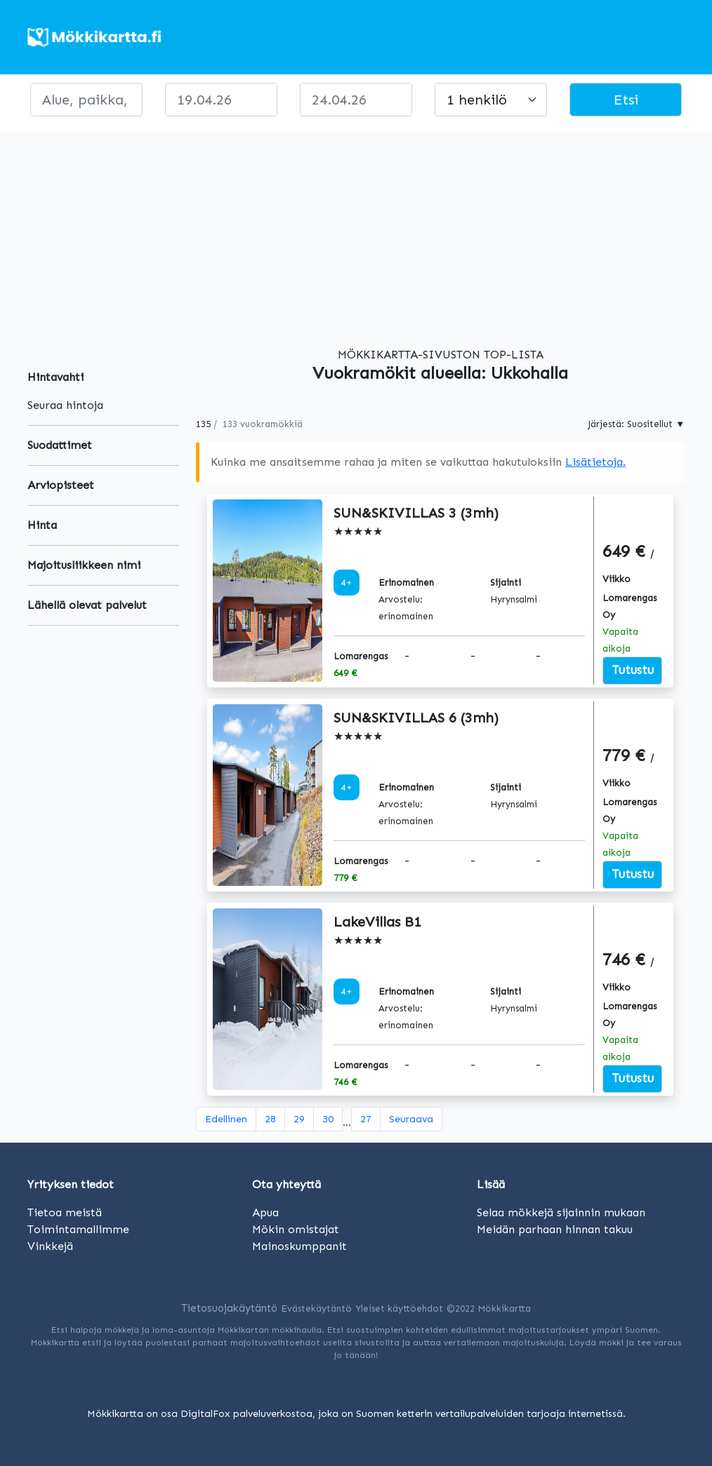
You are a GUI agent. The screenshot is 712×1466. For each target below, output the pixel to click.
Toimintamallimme (78, 1229)
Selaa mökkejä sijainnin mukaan (561, 1212)
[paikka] (86, 99)
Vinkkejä (50, 1246)
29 (299, 1119)
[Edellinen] (226, 1119)
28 (270, 1119)
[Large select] (491, 99)
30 (328, 1119)
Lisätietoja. (595, 462)
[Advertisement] (356, 230)
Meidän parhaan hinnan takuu (555, 1229)
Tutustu (633, 670)
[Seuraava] (411, 1119)
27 (365, 1119)
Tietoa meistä (64, 1212)
